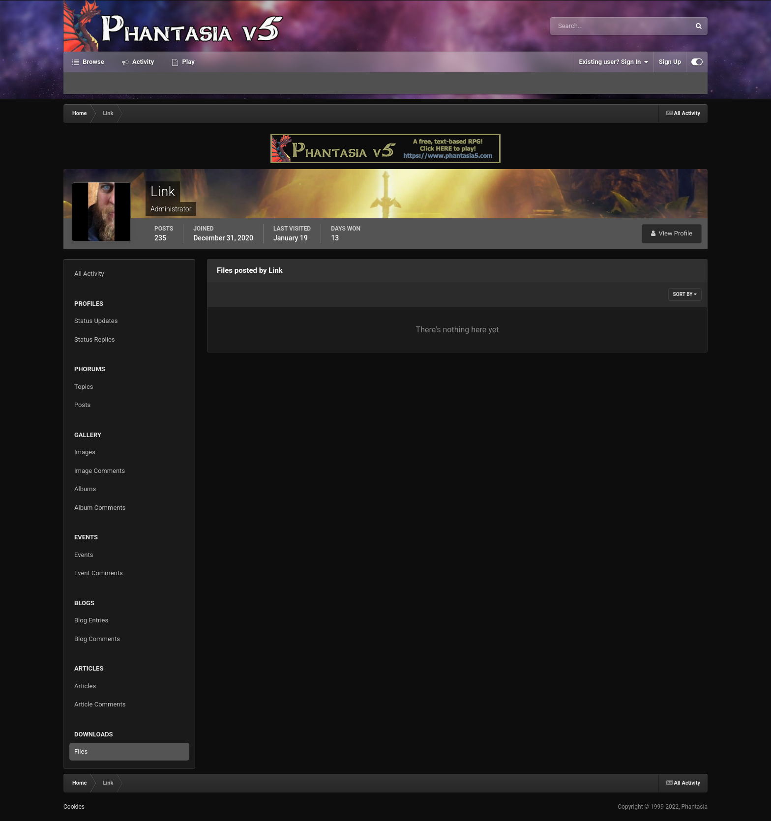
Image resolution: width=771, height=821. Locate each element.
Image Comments (99, 470)
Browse (92, 61)
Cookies (74, 806)
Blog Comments (97, 639)
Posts (82, 405)
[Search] (590, 26)
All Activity (89, 273)
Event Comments (98, 573)
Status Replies (94, 339)
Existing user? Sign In (614, 62)
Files (81, 751)
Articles (85, 686)
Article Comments (99, 704)
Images (84, 452)
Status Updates (96, 320)
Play (187, 61)
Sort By (685, 294)
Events (83, 554)
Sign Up (670, 61)
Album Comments (99, 507)
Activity (142, 61)
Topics (83, 386)
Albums (85, 489)
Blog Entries (91, 620)
